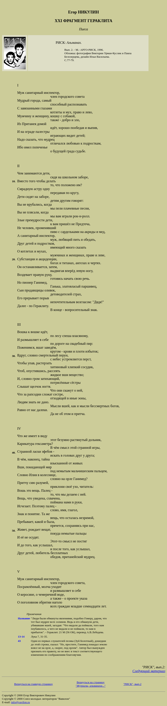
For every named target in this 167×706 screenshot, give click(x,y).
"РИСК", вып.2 (133, 684)
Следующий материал (148, 671)
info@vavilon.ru (20, 702)
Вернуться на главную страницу (33, 684)
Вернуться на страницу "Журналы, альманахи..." (90, 684)
